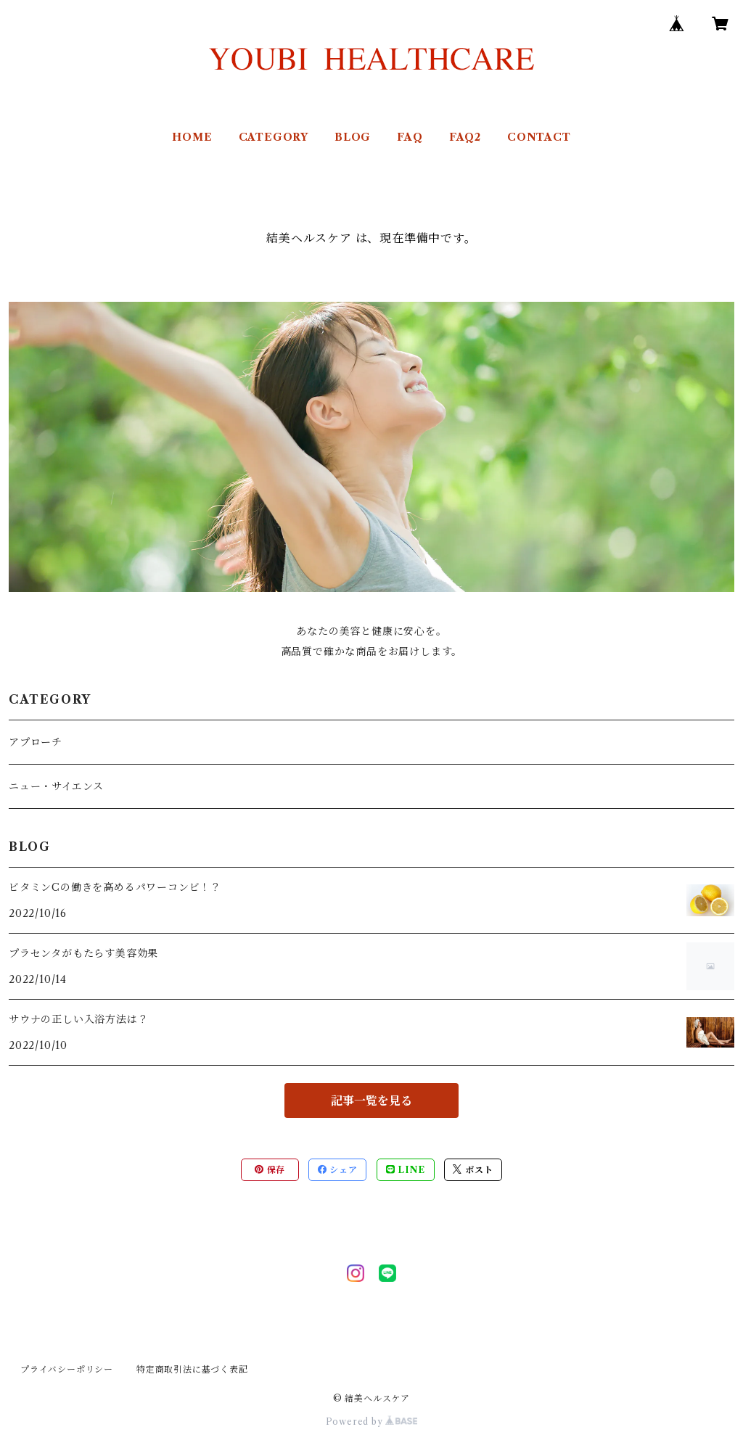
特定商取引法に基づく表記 (192, 1369)
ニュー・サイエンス (56, 786)
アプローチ (35, 742)
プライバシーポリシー (66, 1369)
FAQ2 (465, 137)
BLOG (352, 137)
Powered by (372, 1421)
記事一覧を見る (371, 1100)
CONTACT (539, 137)
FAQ (409, 137)
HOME (192, 137)
